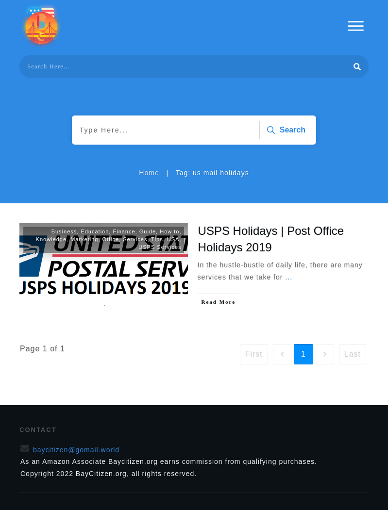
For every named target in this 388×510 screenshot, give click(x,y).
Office (110, 239)
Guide (147, 231)
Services (135, 239)
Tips (157, 239)
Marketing (84, 239)
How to (169, 231)
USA (173, 239)
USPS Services (159, 247)
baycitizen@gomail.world (76, 450)
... (288, 277)
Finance (124, 231)
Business (64, 231)
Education (95, 231)
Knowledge (51, 239)
